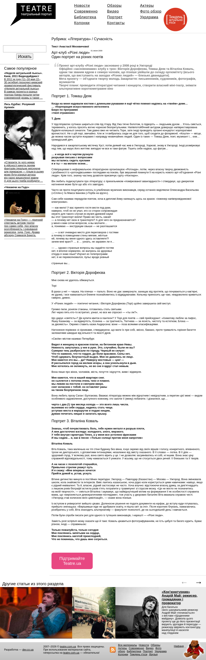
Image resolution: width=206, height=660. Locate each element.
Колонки (82, 23)
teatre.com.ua (68, 646)
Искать (24, 56)
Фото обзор (151, 11)
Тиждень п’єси (138, 654)
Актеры (147, 6)
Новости (82, 6)
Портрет (115, 17)
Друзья (153, 654)
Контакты (116, 23)
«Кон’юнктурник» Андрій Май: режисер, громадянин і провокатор (180, 597)
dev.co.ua (28, 649)
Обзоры (114, 6)
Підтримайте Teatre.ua (72, 561)
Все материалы (127, 645)
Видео (113, 11)
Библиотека (85, 17)
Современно (86, 11)
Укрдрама (149, 17)
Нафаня (179, 646)
